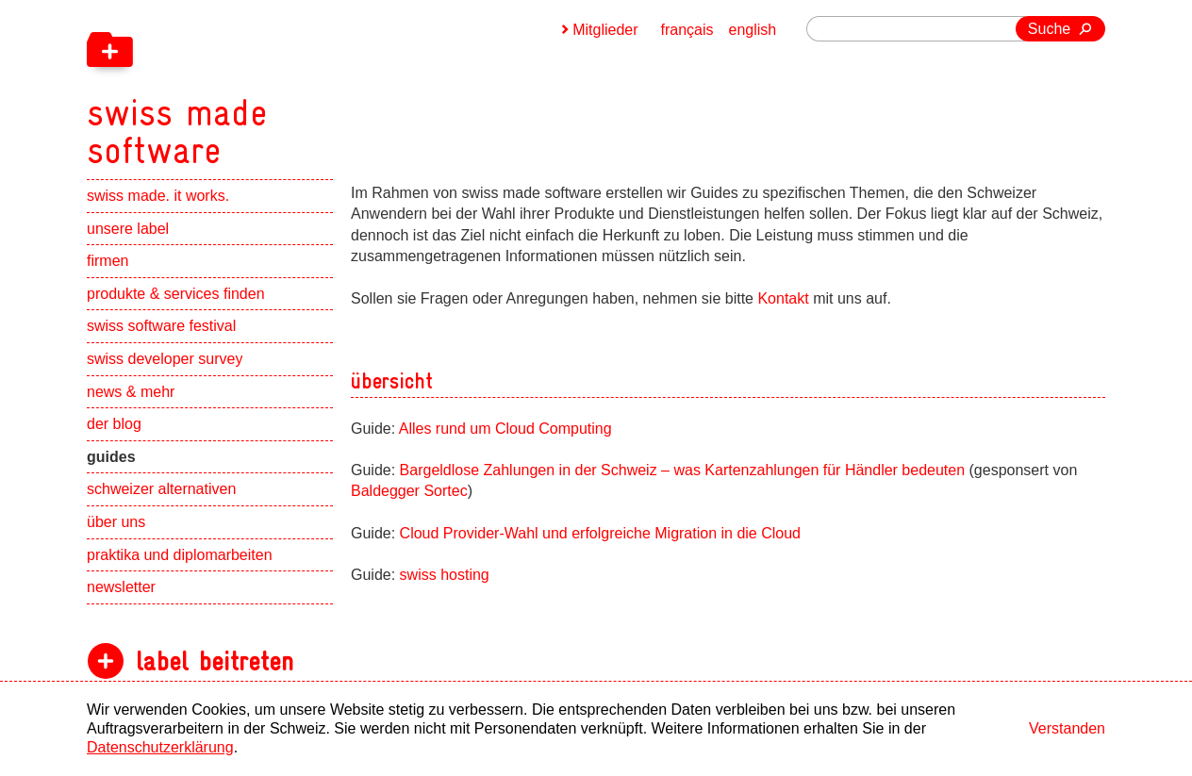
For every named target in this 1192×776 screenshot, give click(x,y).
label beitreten (214, 661)
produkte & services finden (176, 294)
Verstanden (1067, 728)
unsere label (128, 229)
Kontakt (785, 298)
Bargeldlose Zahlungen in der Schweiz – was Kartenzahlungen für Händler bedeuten (683, 470)
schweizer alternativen (161, 489)
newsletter (121, 587)
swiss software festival (161, 326)
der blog (114, 424)
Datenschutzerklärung (160, 747)
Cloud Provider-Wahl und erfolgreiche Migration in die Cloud (600, 533)
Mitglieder (604, 30)
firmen (107, 261)
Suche (1049, 29)
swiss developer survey (164, 359)
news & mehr (130, 392)
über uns (116, 522)
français (687, 30)
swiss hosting (444, 575)
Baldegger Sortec (409, 491)
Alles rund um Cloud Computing (505, 429)
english (753, 30)
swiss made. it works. (158, 196)
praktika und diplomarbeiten (180, 555)
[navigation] (275, 85)
